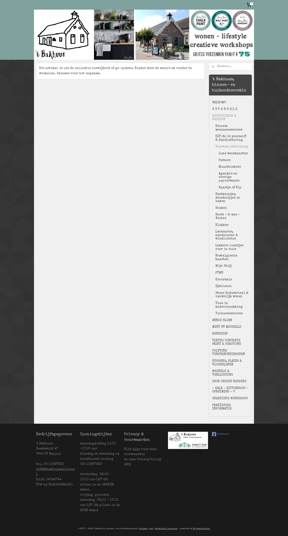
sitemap (143, 529)
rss (151, 529)
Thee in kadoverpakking (229, 305)
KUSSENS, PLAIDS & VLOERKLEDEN (227, 363)
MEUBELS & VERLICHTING (222, 373)
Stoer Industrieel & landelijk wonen (231, 295)
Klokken (222, 225)
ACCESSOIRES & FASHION (224, 117)
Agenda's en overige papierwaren (229, 177)
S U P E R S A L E (224, 109)
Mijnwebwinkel (201, 529)
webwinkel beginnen (166, 529)
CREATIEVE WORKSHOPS (230, 398)
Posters (224, 160)
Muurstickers (230, 167)
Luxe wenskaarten (233, 153)
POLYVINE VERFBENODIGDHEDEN (228, 352)
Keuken (221, 208)
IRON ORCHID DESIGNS (229, 381)
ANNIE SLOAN (222, 320)
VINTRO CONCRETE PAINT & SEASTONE (226, 342)
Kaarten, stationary (231, 146)
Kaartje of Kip (230, 187)
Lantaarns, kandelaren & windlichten (226, 235)
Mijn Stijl (223, 266)
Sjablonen (223, 286)
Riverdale (223, 279)
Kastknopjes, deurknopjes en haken (227, 198)
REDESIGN (220, 333)
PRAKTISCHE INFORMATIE (222, 407)
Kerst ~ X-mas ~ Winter (227, 216)
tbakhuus (220, 434)
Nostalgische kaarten (226, 257)
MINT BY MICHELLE (226, 327)
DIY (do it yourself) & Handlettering (230, 138)
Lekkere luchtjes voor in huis (229, 247)
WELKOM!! (219, 102)
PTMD (219, 273)
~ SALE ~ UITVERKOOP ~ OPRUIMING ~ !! (230, 390)
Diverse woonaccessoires (228, 128)
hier (136, 449)
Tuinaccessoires (229, 313)
